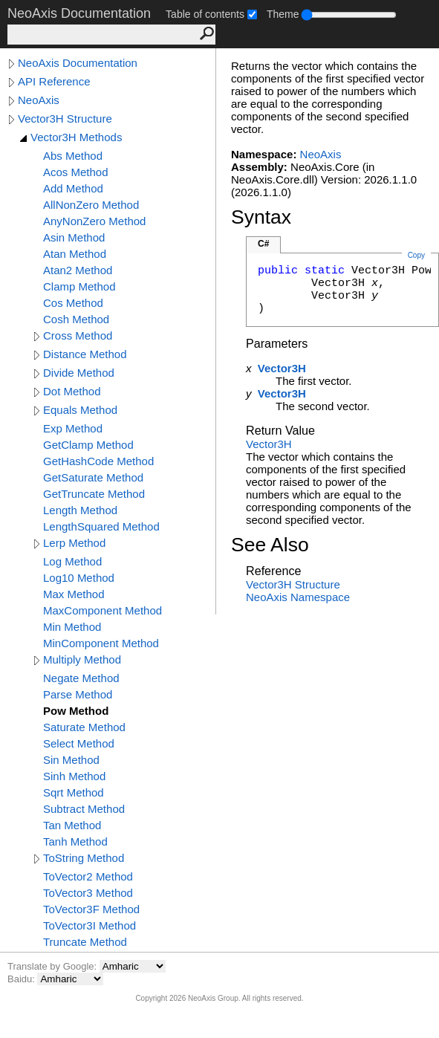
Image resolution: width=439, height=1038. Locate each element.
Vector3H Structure (65, 118)
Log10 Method (78, 577)
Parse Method (77, 694)
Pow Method (75, 710)
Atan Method (74, 253)
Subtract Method (84, 808)
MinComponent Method (101, 643)
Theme (283, 14)
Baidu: (22, 979)
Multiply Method (82, 659)
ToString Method (83, 858)
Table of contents (205, 14)
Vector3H (282, 368)
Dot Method (72, 391)
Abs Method (73, 155)
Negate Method (81, 678)
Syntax (261, 217)
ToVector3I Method (89, 925)
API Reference (54, 81)
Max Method (74, 594)
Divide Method (78, 372)
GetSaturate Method (93, 477)
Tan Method (72, 825)
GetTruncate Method (94, 493)
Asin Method (74, 237)
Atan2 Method (77, 270)
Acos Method (75, 172)
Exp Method (73, 428)
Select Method (78, 743)
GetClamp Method (88, 444)
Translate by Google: (53, 966)
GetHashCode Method (98, 461)
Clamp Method (79, 286)
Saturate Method (84, 727)
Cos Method (73, 302)
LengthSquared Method (101, 526)
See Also (270, 544)
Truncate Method (85, 941)
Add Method (73, 188)
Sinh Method (74, 776)
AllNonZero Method (91, 204)
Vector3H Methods (76, 137)
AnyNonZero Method (94, 221)
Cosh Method (76, 319)
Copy (416, 255)
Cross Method (77, 335)
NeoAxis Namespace (298, 597)
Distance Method (85, 354)
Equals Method (80, 409)
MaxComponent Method (102, 610)
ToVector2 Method (88, 876)
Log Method (72, 561)
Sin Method (71, 759)
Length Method (80, 510)
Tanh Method (75, 841)
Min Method (72, 626)
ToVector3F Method (91, 909)
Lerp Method (74, 542)
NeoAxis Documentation (77, 62)
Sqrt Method (73, 792)
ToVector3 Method (88, 892)
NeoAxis (38, 100)
